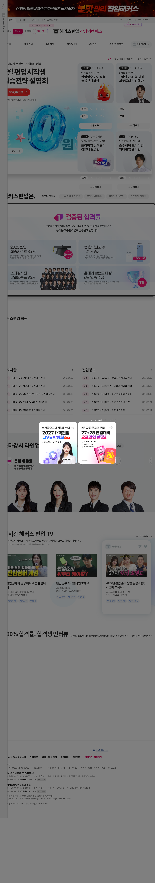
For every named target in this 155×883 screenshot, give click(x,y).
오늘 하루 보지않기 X (98, 420)
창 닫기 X (113, 420)
